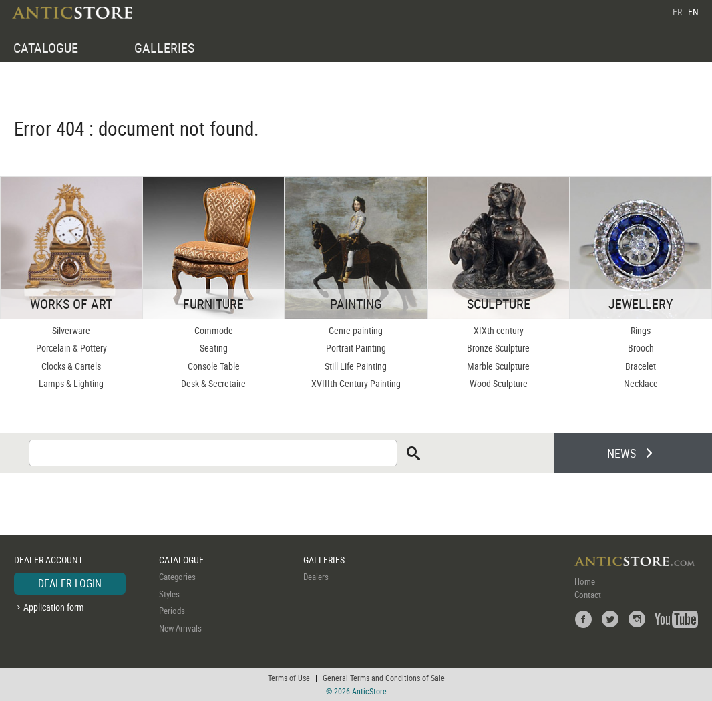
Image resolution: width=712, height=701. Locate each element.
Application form (53, 607)
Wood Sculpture (499, 383)
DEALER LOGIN (70, 583)
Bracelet (640, 366)
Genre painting (356, 330)
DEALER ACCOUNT (48, 559)
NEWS (621, 453)
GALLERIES (164, 48)
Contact (587, 595)
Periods (172, 611)
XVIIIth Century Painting (356, 383)
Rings (641, 330)
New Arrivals (180, 628)
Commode (213, 330)
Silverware (71, 330)
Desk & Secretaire (213, 383)
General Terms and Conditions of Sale (384, 677)
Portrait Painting (356, 347)
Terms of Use (289, 677)
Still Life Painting (356, 366)
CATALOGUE (45, 48)
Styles (169, 594)
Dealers (316, 577)
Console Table (214, 366)
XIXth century (499, 330)
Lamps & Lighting (71, 383)
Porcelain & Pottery (71, 347)
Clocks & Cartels (71, 366)
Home (584, 581)
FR (677, 11)
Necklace (641, 383)
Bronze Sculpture (498, 347)
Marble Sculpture (498, 366)
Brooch (641, 347)
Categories (177, 577)
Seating (214, 347)
